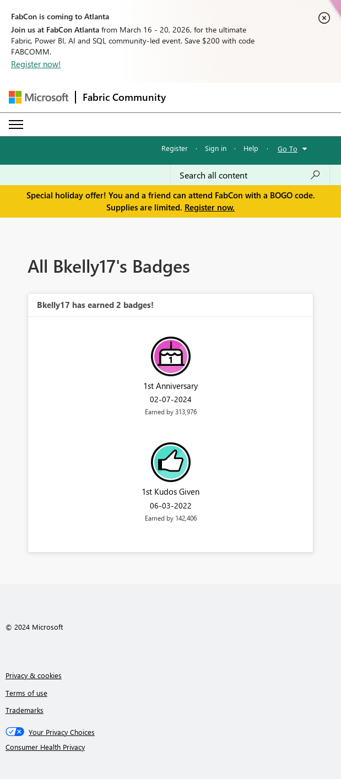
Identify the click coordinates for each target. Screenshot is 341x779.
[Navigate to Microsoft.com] (38, 97)
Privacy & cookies (34, 675)
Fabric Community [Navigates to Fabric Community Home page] (124, 97)
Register (174, 148)
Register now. (210, 207)
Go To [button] (287, 148)
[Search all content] (250, 175)
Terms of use (26, 692)
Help (250, 148)
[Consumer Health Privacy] (171, 747)
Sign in (215, 148)
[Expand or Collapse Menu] (16, 124)
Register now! (36, 63)
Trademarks (25, 710)
